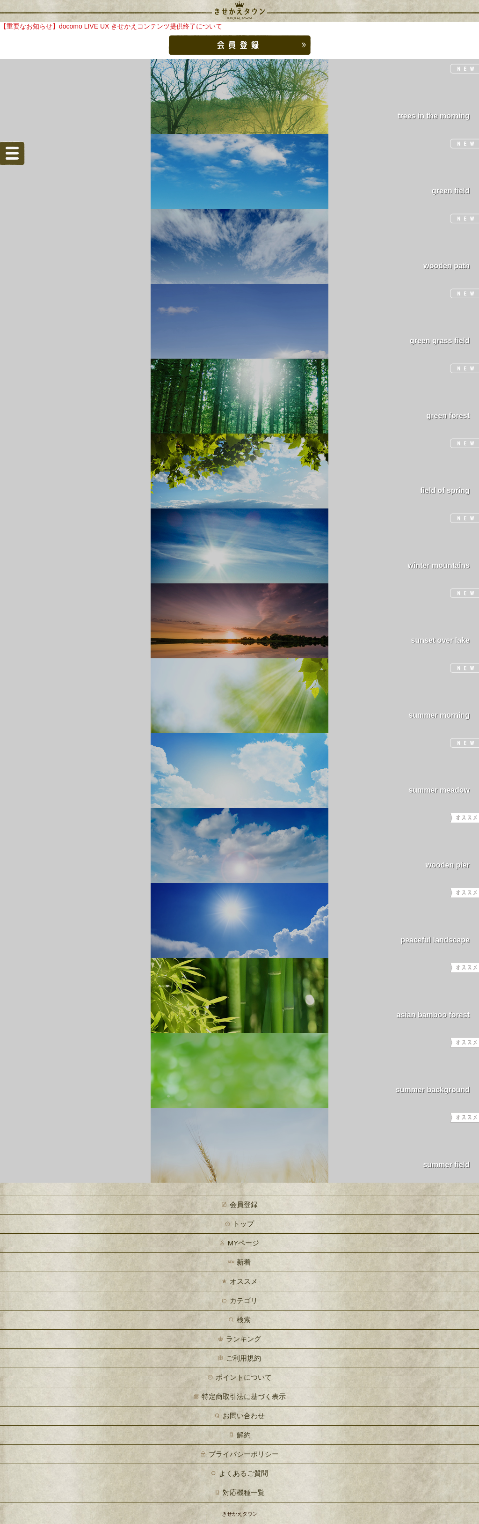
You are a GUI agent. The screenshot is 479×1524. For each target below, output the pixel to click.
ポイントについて (244, 1377)
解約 (244, 1435)
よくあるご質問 (243, 1473)
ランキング (243, 1339)
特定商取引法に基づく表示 (244, 1396)
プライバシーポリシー (244, 1454)
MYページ (244, 1243)
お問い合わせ (244, 1416)
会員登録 (244, 1204)
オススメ (244, 1281)
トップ (243, 1224)
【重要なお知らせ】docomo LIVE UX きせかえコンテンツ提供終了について (111, 26)
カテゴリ (244, 1300)
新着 (244, 1262)
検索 (244, 1320)
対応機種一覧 (244, 1492)
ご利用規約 (243, 1358)
